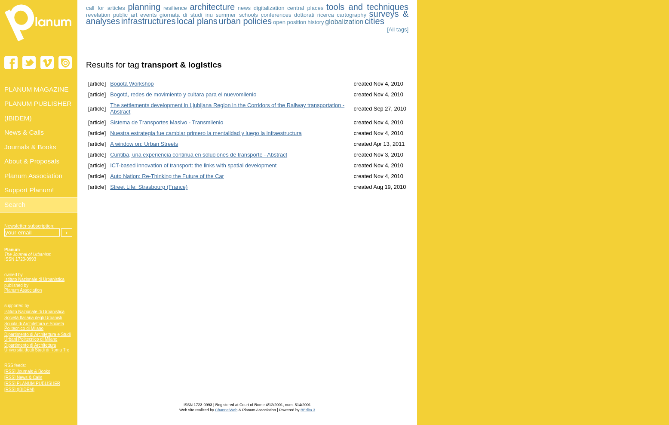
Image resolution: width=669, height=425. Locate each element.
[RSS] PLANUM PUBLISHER (32, 383)
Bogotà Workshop (132, 83)
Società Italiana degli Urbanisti (33, 317)
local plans (197, 21)
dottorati (304, 15)
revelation (98, 15)
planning (144, 7)
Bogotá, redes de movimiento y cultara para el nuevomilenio (183, 94)
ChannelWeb (226, 410)
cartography (351, 15)
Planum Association (23, 290)
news (244, 8)
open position (289, 22)
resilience (175, 8)
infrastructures (148, 21)
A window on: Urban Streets (144, 144)
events (148, 15)
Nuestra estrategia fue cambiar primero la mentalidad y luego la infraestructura (205, 133)
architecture (212, 7)
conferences (276, 15)
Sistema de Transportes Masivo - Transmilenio (166, 122)
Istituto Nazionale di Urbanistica (34, 279)
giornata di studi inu (186, 15)
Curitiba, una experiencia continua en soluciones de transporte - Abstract (198, 154)
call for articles (105, 8)
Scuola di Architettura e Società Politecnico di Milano (34, 326)
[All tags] (397, 29)
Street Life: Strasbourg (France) (148, 187)
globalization (344, 21)
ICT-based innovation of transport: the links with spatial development (193, 165)
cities (374, 21)
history (315, 22)
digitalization (269, 8)
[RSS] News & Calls (23, 377)
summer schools (237, 15)
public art (125, 15)
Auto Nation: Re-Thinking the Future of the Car (167, 176)
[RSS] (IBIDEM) (19, 389)
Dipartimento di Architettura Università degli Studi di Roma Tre (36, 347)
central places (305, 8)
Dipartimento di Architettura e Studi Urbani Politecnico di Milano (37, 337)
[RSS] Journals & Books (27, 371)
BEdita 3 (308, 410)
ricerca (325, 15)
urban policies (245, 21)
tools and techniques (367, 7)
